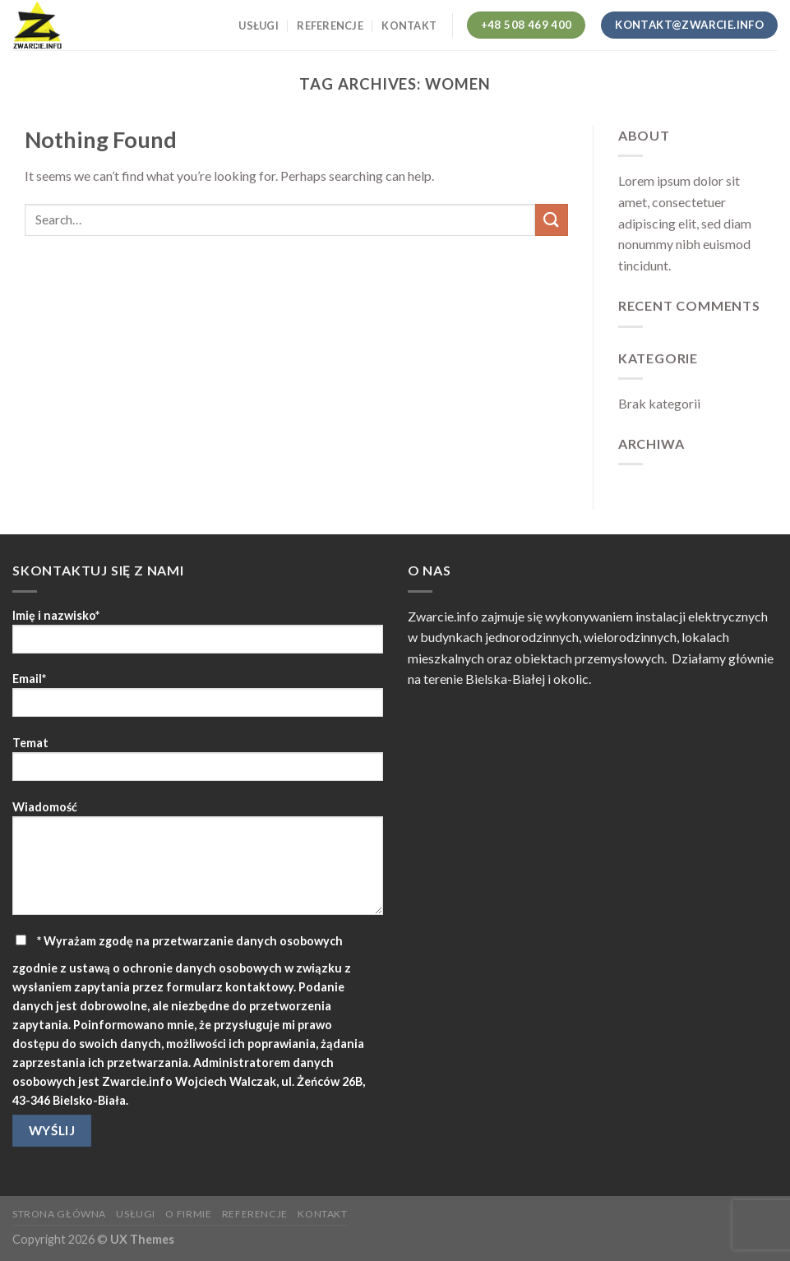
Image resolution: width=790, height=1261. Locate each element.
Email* (197, 700)
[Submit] (551, 220)
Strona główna (59, 1214)
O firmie (188, 1214)
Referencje (330, 25)
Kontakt (409, 25)
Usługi (258, 25)
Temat (197, 764)
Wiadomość (197, 863)
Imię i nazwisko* (197, 636)
